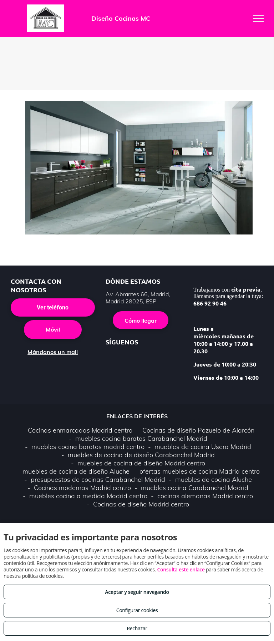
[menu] (258, 18)
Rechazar (137, 628)
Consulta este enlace (180, 569)
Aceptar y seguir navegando (137, 592)
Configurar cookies (137, 610)
